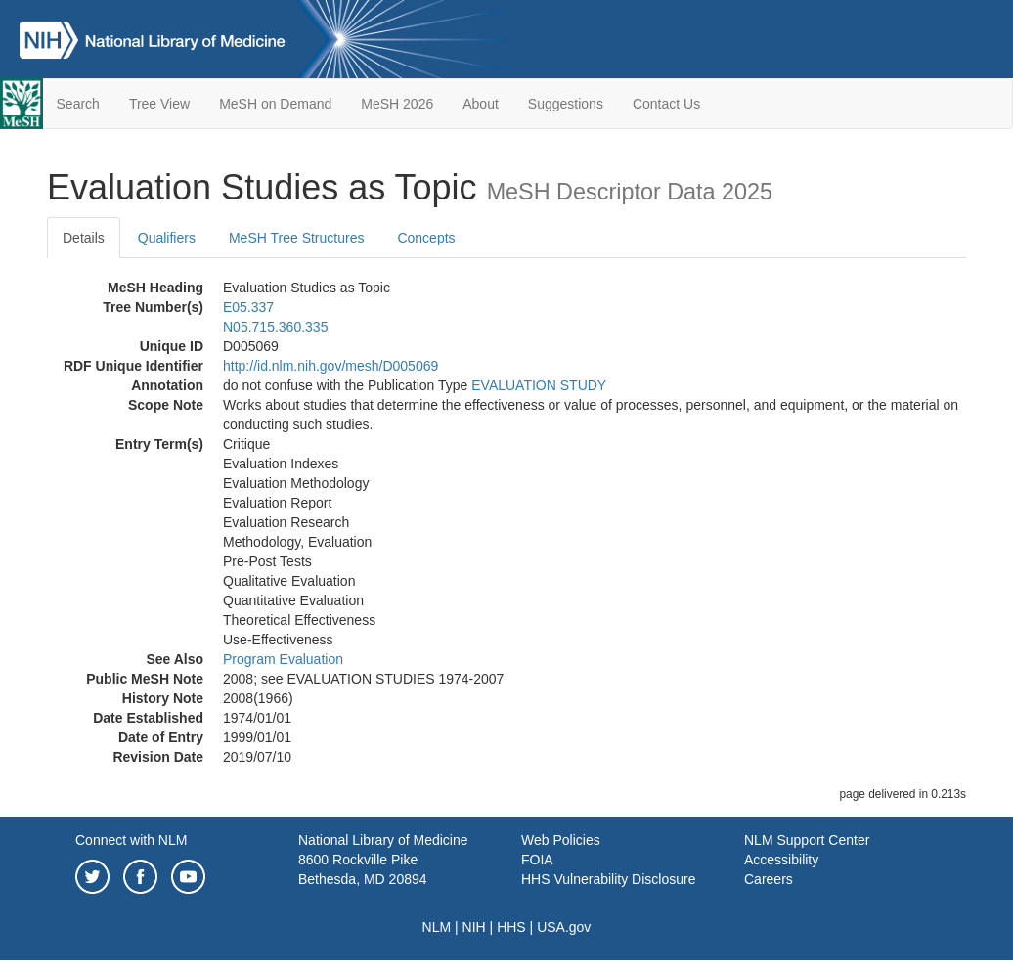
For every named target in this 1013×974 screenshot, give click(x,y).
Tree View (159, 103)
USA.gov (564, 927)
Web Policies (560, 840)
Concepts (426, 237)
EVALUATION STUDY (538, 385)
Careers (768, 879)
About (480, 103)
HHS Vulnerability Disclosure (608, 879)
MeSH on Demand (275, 103)
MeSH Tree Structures (297, 237)
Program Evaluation (283, 659)
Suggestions (565, 103)
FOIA (537, 859)
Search (78, 103)
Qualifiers (167, 237)
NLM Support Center (806, 840)
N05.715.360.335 (275, 326)
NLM (437, 927)
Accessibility (781, 859)
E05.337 (248, 307)
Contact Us (666, 103)
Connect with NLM (131, 840)
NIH (474, 927)
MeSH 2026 (397, 103)
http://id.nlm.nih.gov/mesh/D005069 (330, 366)
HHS (511, 927)
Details (84, 237)
